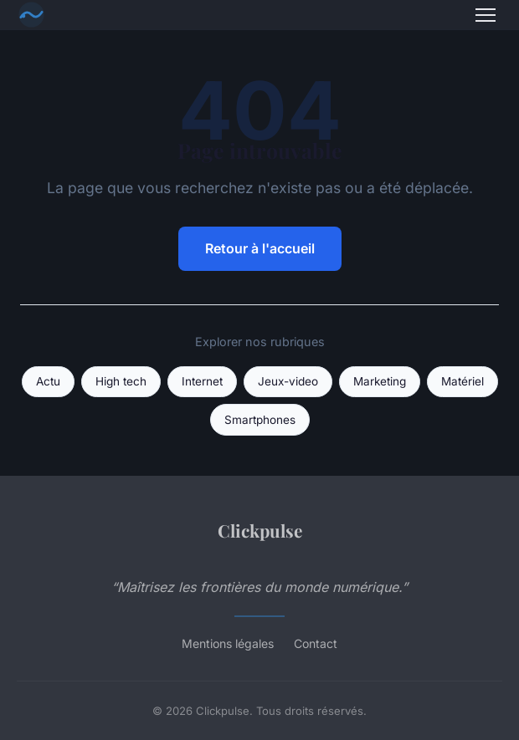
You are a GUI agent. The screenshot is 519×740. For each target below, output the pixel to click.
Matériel (462, 381)
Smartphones (259, 419)
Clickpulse (260, 530)
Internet (202, 381)
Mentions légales (228, 643)
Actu (48, 381)
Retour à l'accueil (260, 248)
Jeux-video (288, 381)
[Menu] (485, 15)
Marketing (379, 381)
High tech (120, 381)
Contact (315, 643)
